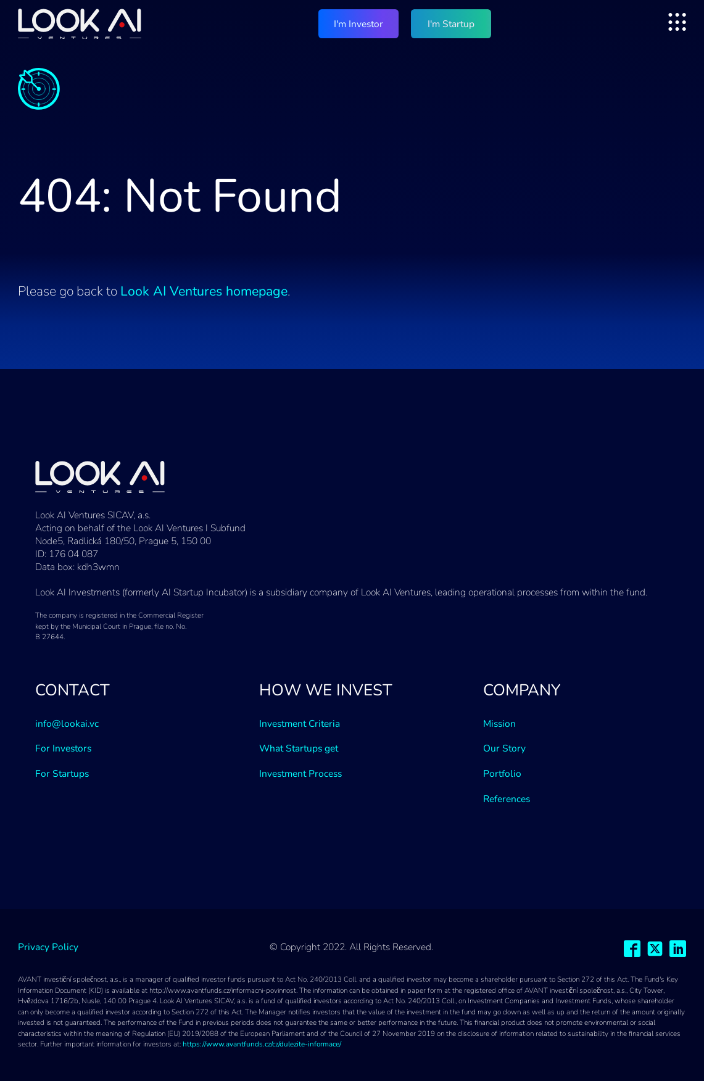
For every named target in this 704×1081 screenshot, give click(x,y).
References (506, 798)
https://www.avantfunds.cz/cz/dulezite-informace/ (262, 1044)
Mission (499, 723)
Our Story (504, 748)
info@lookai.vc (67, 723)
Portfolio (502, 773)
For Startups (62, 773)
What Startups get (298, 748)
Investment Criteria (299, 723)
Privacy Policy (48, 946)
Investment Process (300, 773)
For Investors (63, 748)
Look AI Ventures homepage (204, 291)
